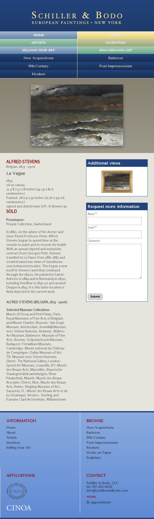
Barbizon (115, 58)
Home (38, 35)
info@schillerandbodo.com (107, 490)
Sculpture (93, 458)
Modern (38, 74)
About (115, 35)
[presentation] (107, 285)
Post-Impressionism (115, 66)
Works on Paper (98, 453)
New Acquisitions (39, 58)
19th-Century (38, 66)
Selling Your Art (38, 50)
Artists (38, 42)
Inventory (115, 42)
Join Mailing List (115, 50)
